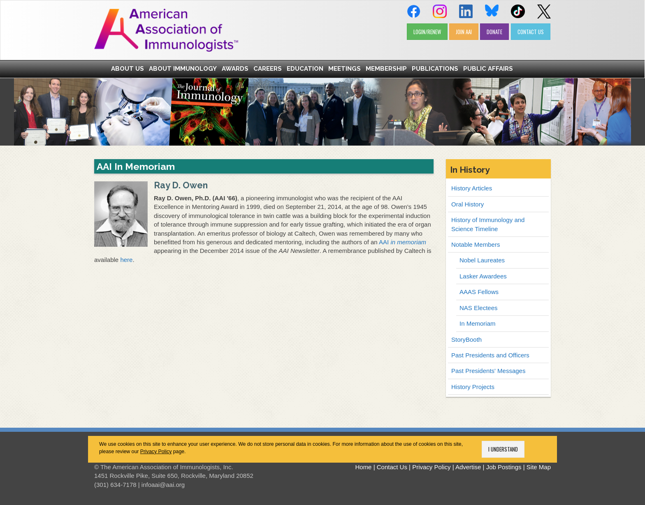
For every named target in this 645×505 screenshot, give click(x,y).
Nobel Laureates (482, 260)
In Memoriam (477, 323)
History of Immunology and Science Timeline (487, 224)
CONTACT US (530, 32)
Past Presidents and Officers (490, 355)
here (126, 259)
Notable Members (475, 244)
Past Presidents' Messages (488, 370)
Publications (435, 68)
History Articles (471, 188)
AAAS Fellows (479, 291)
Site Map (539, 466)
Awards (235, 68)
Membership (386, 68)
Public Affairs (488, 68)
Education (305, 68)
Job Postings (504, 466)
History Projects (472, 386)
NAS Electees (478, 307)
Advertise (468, 466)
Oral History (467, 204)
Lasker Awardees (483, 276)
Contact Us (392, 466)
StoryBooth (466, 339)
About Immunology (183, 68)
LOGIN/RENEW (427, 32)
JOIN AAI (464, 32)
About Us (127, 68)
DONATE (494, 32)
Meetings (344, 68)
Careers (267, 68)
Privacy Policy (156, 451)
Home (363, 466)
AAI (402, 242)
